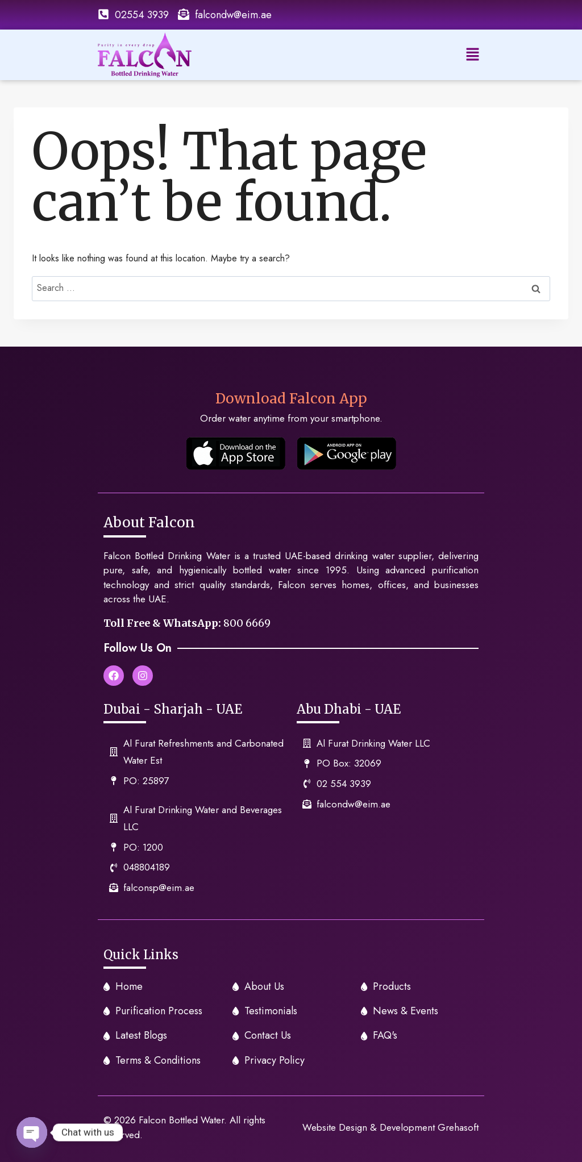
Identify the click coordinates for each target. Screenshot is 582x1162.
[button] (473, 55)
